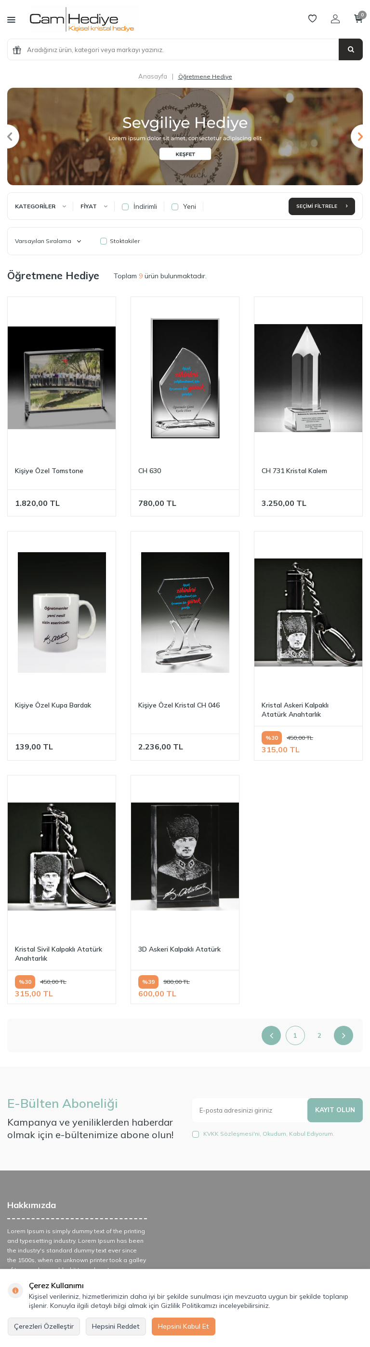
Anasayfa (152, 76)
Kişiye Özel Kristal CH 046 (179, 705)
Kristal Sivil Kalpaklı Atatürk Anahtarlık (58, 954)
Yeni (184, 206)
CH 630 (149, 470)
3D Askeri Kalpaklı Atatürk (179, 949)
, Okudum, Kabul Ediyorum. (263, 1134)
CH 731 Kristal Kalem (294, 470)
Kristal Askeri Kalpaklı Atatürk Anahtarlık (295, 710)
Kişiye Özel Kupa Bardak (53, 705)
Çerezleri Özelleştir (44, 1326)
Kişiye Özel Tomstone (49, 470)
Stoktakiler (120, 241)
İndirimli (139, 206)
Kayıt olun (334, 1109)
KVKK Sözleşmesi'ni (231, 1133)
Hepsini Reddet (116, 1326)
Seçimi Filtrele (321, 206)
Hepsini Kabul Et (183, 1326)
